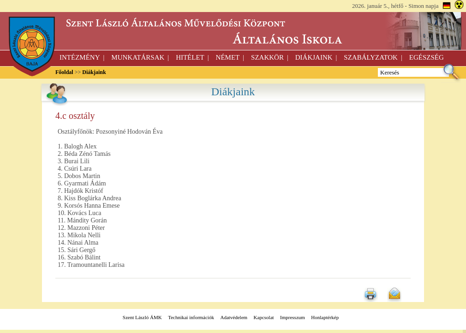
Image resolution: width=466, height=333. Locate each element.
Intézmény (80, 57)
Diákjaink (314, 57)
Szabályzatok (371, 57)
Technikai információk (191, 317)
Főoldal (64, 72)
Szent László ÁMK (142, 317)
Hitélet (190, 57)
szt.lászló (233, 31)
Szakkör (267, 57)
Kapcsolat (264, 317)
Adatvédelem (233, 317)
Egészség (426, 57)
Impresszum (292, 317)
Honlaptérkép (325, 317)
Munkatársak (137, 57)
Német (228, 57)
